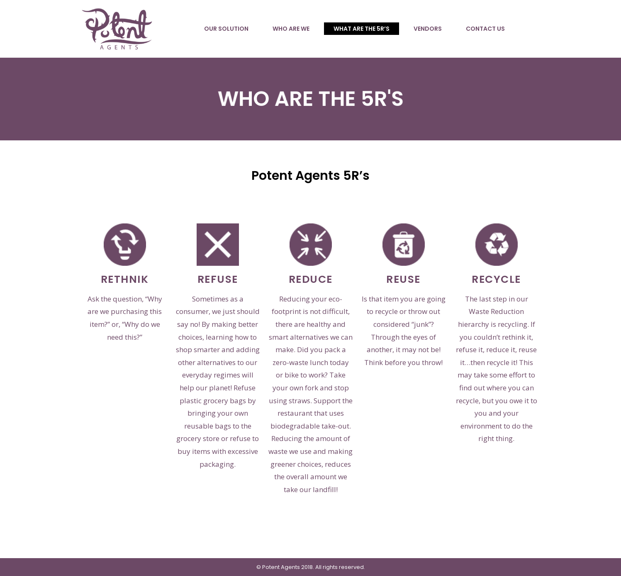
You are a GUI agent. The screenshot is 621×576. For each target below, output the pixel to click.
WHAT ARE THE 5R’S (362, 29)
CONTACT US (485, 29)
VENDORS (428, 29)
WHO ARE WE (291, 29)
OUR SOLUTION (226, 29)
